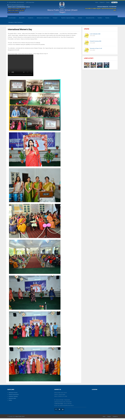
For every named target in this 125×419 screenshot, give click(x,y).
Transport (56, 17)
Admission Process (13, 392)
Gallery (10, 400)
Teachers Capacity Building (68, 17)
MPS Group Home (30, 2)
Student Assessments (14, 394)
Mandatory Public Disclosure (15, 22)
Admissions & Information (44, 17)
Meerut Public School (19, 416)
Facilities (100, 17)
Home (96, 2)
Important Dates (12, 398)
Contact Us (102, 2)
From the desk (12, 17)
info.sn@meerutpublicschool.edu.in (16, 5)
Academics (31, 17)
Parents (108, 17)
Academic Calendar (13, 396)
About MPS (22, 17)
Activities (81, 17)
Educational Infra (91, 17)
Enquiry (107, 2)
